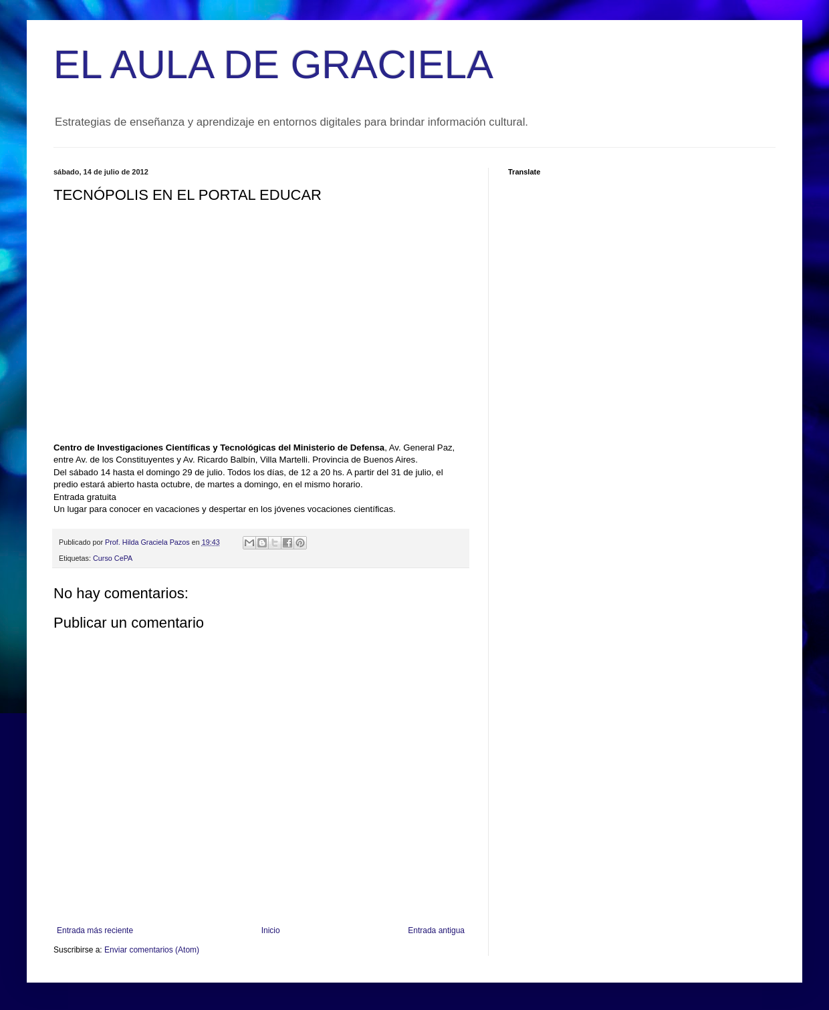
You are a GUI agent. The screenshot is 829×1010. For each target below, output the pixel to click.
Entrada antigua (436, 930)
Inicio (270, 930)
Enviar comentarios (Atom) (151, 950)
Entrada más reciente (95, 930)
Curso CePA (112, 558)
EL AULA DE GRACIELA (273, 64)
